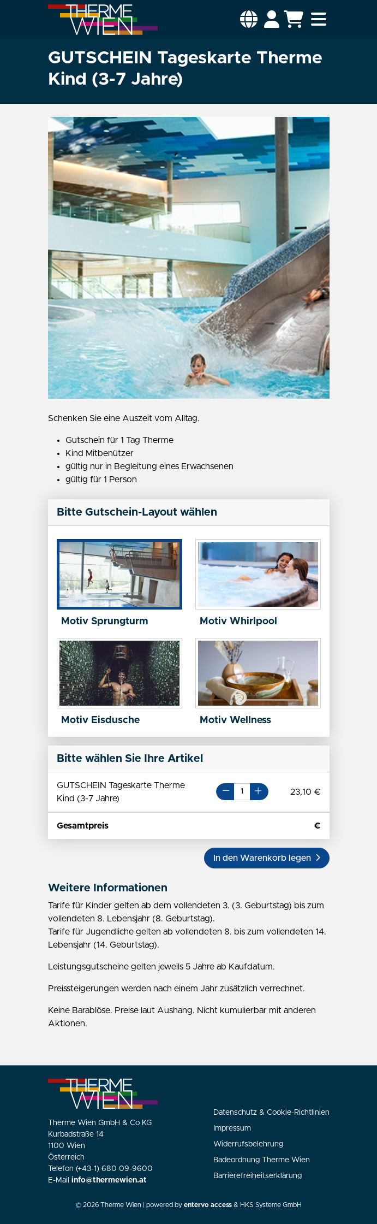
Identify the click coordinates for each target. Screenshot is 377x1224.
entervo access (208, 1205)
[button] (249, 19)
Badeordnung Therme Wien (261, 1160)
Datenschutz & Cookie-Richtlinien (271, 1112)
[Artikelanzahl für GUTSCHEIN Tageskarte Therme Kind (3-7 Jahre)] (242, 791)
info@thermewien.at (109, 1180)
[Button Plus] (259, 791)
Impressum (232, 1128)
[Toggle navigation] (319, 19)
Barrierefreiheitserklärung (257, 1176)
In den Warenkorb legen (266, 858)
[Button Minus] (225, 791)
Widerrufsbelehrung (248, 1144)
